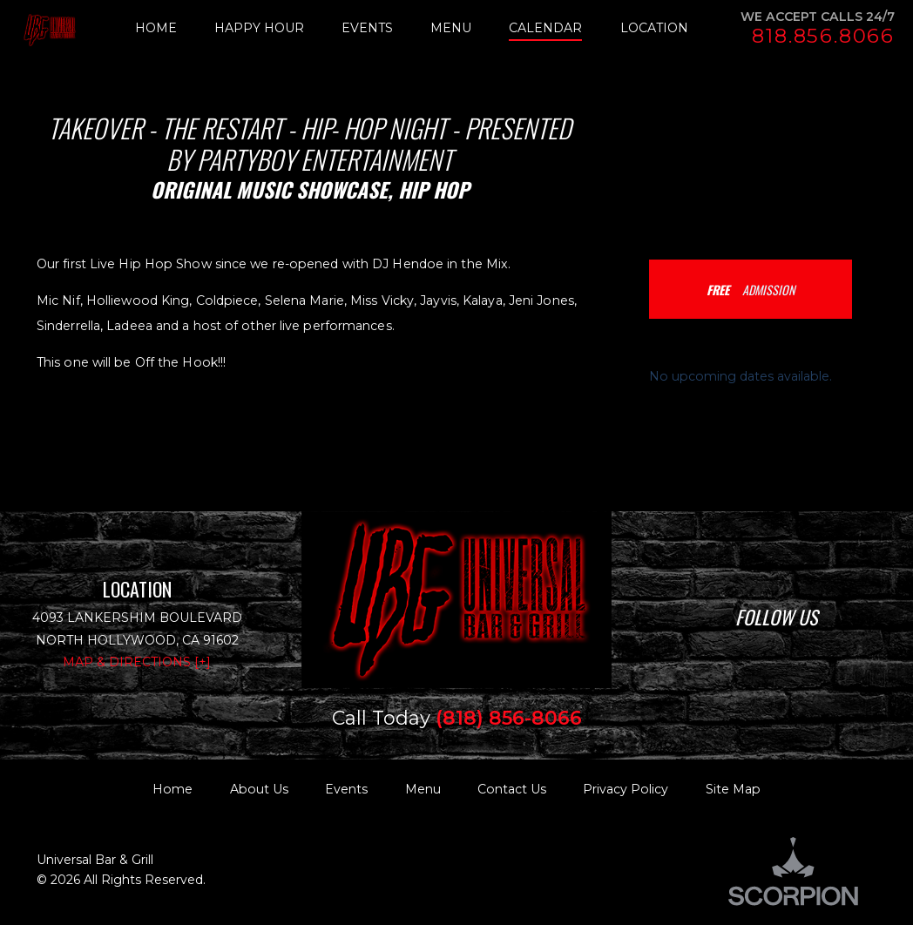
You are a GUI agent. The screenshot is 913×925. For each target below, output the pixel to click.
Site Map (733, 789)
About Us (259, 789)
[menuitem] (174, 28)
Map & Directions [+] (137, 662)
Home (172, 789)
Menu (423, 789)
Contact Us (511, 789)
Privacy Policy (625, 789)
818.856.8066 (823, 36)
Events (346, 789)
